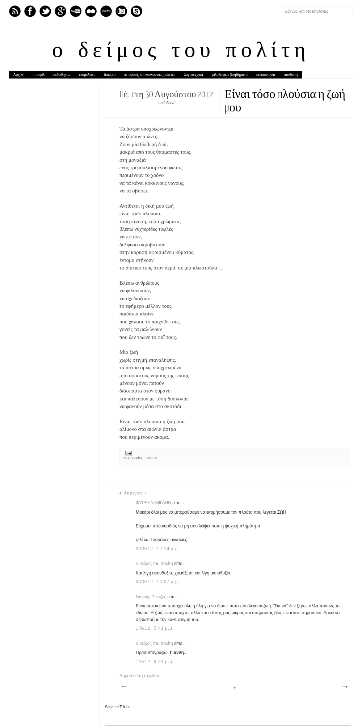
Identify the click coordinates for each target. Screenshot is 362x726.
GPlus (60, 11)
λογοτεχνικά (193, 75)
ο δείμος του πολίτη (181, 51)
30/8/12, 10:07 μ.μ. (158, 581)
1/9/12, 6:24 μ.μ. (155, 661)
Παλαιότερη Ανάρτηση (344, 687)
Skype (136, 11)
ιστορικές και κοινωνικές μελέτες (149, 75)
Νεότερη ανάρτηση (124, 687)
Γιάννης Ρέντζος (152, 596)
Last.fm (106, 11)
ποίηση (150, 457)
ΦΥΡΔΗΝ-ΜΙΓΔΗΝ (154, 502)
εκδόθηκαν (61, 75)
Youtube (75, 11)
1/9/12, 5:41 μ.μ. (155, 628)
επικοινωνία (265, 75)
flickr (91, 11)
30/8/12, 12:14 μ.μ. (158, 548)
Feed (15, 11)
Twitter (45, 11)
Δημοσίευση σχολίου (139, 675)
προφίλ (39, 75)
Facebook (30, 11)
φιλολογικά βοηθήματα (230, 75)
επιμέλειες (87, 75)
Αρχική (18, 75)
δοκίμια (109, 75)
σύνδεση (291, 75)
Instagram (121, 11)
